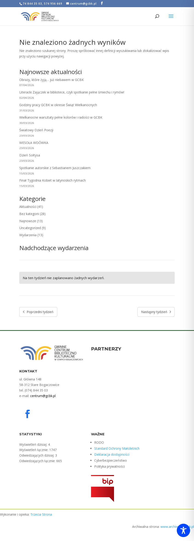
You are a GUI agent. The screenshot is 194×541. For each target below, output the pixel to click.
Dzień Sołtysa (30, 155)
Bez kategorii (29, 214)
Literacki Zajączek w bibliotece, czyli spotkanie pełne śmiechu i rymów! (71, 92)
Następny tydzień (156, 312)
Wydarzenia (28, 235)
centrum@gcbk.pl (43, 396)
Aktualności (27, 206)
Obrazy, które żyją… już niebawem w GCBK (51, 80)
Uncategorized (30, 228)
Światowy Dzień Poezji (36, 130)
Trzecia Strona (41, 514)
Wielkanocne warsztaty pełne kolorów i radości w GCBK (60, 117)
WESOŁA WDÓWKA (33, 142)
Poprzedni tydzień (38, 312)
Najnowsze (27, 221)
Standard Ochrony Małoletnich (117, 448)
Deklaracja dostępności (111, 454)
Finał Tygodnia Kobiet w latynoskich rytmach (52, 180)
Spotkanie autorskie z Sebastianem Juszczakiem (55, 168)
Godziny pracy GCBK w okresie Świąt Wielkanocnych (58, 105)
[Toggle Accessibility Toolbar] (183, 530)
